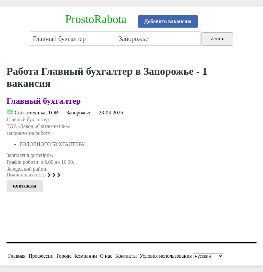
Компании (85, 256)
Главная (17, 256)
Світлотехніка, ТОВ (36, 112)
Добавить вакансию (167, 21)
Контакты (126, 256)
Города (64, 256)
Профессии (41, 256)
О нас (106, 256)
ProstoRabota (95, 19)
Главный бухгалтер (44, 101)
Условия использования (166, 256)
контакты (24, 185)
